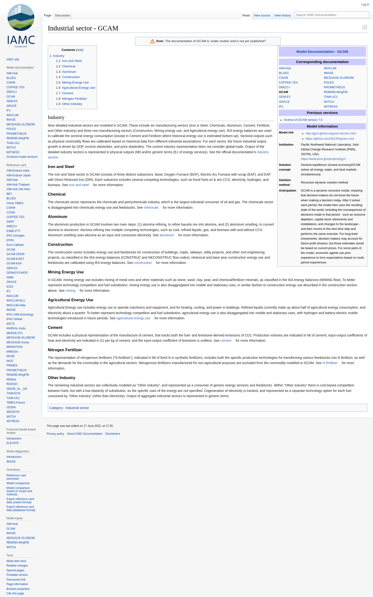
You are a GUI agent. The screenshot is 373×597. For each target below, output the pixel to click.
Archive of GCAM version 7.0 (303, 120)
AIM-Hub (285, 68)
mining (70, 290)
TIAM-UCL (331, 97)
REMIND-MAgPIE (336, 92)
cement (226, 340)
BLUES (284, 73)
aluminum (167, 235)
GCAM (283, 92)
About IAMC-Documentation (84, 433)
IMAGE (329, 73)
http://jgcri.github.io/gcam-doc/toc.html (331, 133)
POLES (329, 82)
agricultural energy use (133, 318)
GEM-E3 (284, 97)
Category (56, 408)
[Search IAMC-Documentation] (331, 14)
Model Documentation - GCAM (322, 51)
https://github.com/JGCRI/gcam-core (330, 138)
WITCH (329, 102)
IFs (281, 106)
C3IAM (283, 77)
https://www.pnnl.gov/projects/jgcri (323, 159)
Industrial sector (77, 408)
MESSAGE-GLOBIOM (339, 77)
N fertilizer (330, 363)
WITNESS (331, 106)
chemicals (151, 207)
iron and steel (79, 185)
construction (143, 263)
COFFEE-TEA (288, 82)
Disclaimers (112, 433)
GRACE (284, 102)
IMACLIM (330, 68)
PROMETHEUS (334, 87)
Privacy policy (55, 433)
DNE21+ (284, 87)
